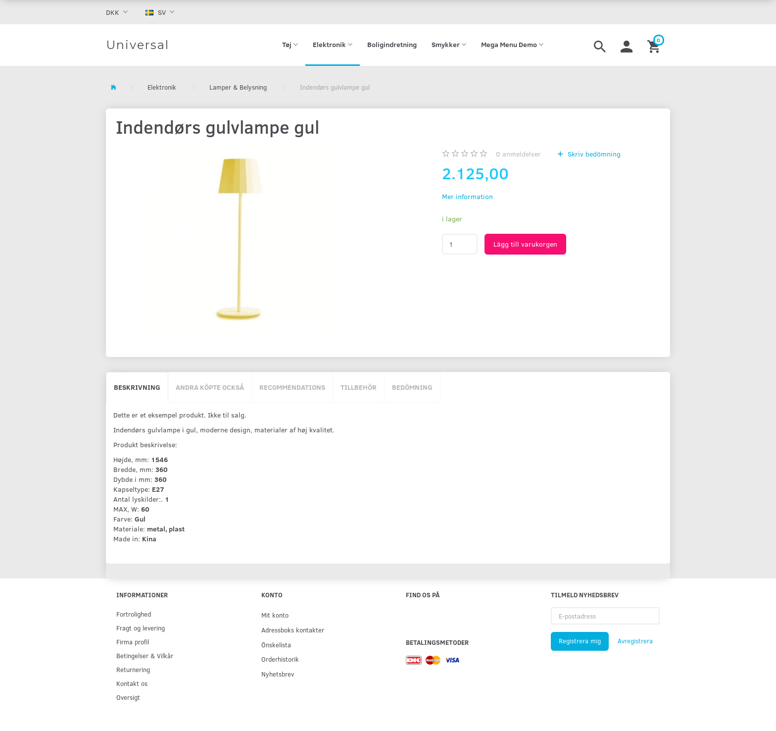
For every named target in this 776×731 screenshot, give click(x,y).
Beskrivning (137, 387)
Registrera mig (580, 640)
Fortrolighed (133, 614)
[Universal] (137, 45)
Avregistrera (635, 640)
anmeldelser (518, 153)
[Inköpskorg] (655, 45)
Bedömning (412, 387)
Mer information (467, 196)
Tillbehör (358, 387)
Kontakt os (131, 683)
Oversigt (128, 697)
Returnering (133, 669)
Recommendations (292, 387)
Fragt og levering (140, 628)
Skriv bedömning (593, 153)
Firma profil (132, 641)
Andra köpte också (210, 387)
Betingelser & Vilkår (144, 655)
